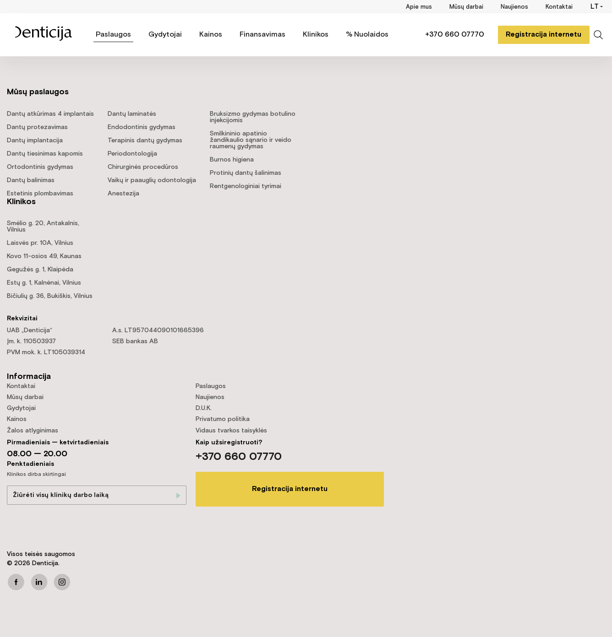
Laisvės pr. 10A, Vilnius (40, 243)
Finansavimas (262, 34)
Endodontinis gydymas (141, 127)
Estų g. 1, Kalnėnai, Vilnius (44, 283)
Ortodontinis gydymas (40, 167)
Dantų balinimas (31, 180)
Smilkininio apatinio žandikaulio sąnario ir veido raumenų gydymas (250, 140)
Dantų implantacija (35, 140)
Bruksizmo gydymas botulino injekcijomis (252, 117)
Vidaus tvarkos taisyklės (231, 430)
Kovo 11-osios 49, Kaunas (44, 256)
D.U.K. (204, 408)
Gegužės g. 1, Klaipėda (40, 269)
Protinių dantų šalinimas (245, 173)
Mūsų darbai (466, 7)
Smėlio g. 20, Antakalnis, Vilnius (43, 226)
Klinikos (315, 34)
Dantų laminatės (132, 114)
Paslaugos (113, 34)
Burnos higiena (232, 160)
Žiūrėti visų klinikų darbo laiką (61, 495)
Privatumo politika (223, 419)
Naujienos (514, 7)
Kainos (210, 34)
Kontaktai (559, 7)
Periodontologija (132, 154)
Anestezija (123, 193)
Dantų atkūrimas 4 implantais (50, 114)
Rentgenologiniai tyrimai (245, 186)
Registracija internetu (543, 34)
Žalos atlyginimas (32, 430)
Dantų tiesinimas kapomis (45, 154)
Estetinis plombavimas (40, 193)
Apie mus (419, 7)
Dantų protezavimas (37, 127)
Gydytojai (165, 34)
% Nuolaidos (367, 34)
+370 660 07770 (454, 34)
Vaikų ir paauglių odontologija (152, 180)
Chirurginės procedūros (143, 167)
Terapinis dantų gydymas (145, 140)
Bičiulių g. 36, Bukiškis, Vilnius (50, 296)
